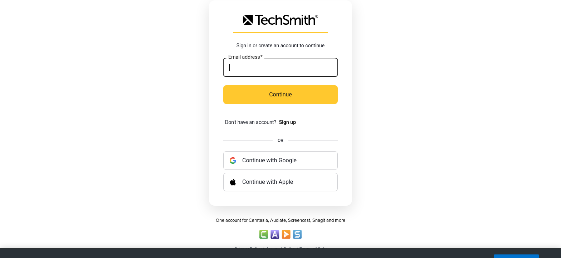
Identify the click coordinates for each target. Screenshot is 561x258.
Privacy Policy (248, 249)
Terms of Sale (313, 249)
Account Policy (280, 249)
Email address (245, 57)
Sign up (287, 122)
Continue (280, 94)
